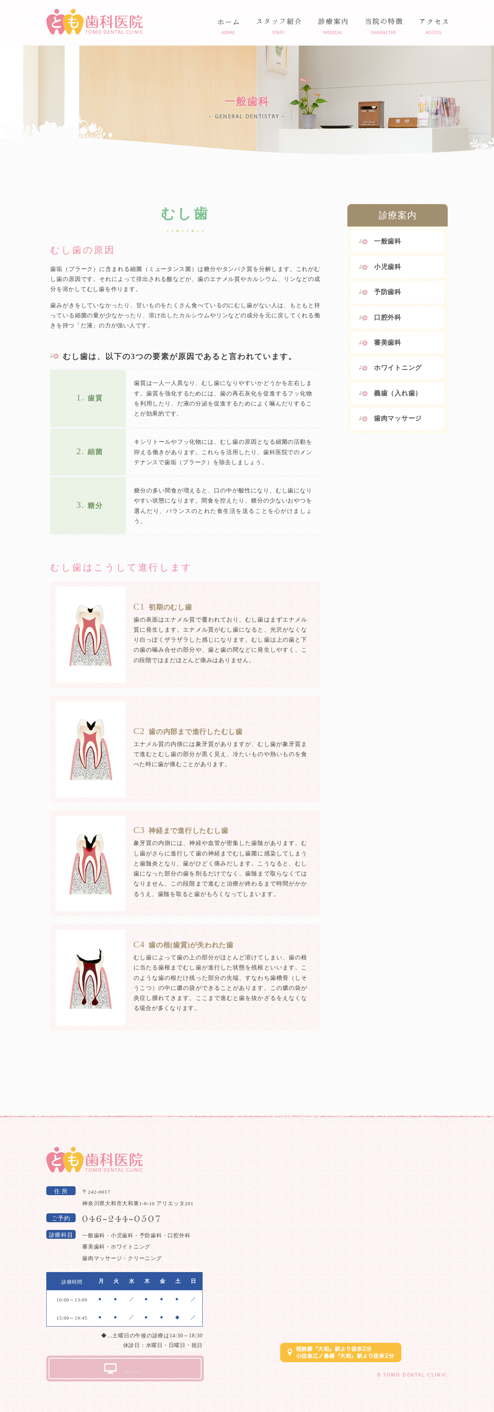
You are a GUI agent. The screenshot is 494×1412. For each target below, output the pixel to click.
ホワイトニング (398, 367)
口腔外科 (387, 317)
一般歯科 (387, 241)
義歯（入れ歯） (398, 393)
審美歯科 (387, 342)
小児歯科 (387, 267)
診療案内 (398, 215)
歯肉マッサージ (398, 418)
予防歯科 (387, 292)
